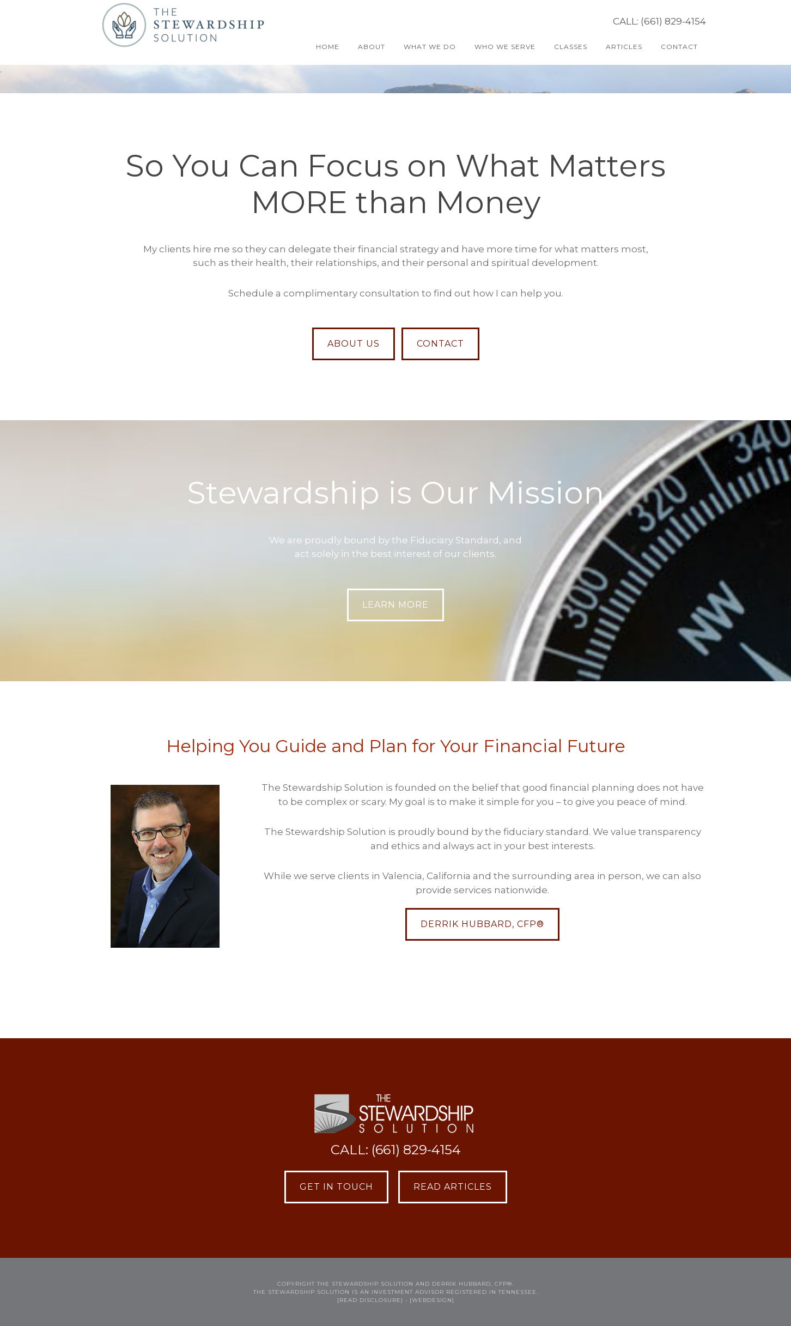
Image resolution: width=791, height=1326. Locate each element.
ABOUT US (353, 343)
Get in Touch (336, 1187)
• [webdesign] (429, 1300)
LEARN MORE (395, 605)
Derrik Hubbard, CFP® (482, 924)
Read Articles (452, 1187)
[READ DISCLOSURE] (370, 1300)
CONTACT (440, 343)
